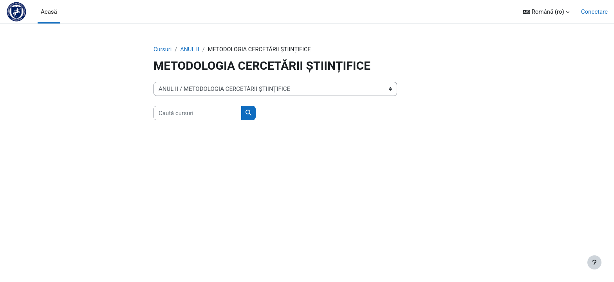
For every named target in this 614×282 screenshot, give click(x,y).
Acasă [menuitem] (49, 11)
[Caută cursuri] (198, 113)
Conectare (594, 11)
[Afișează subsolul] (594, 262)
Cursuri (163, 49)
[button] (546, 12)
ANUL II (190, 49)
